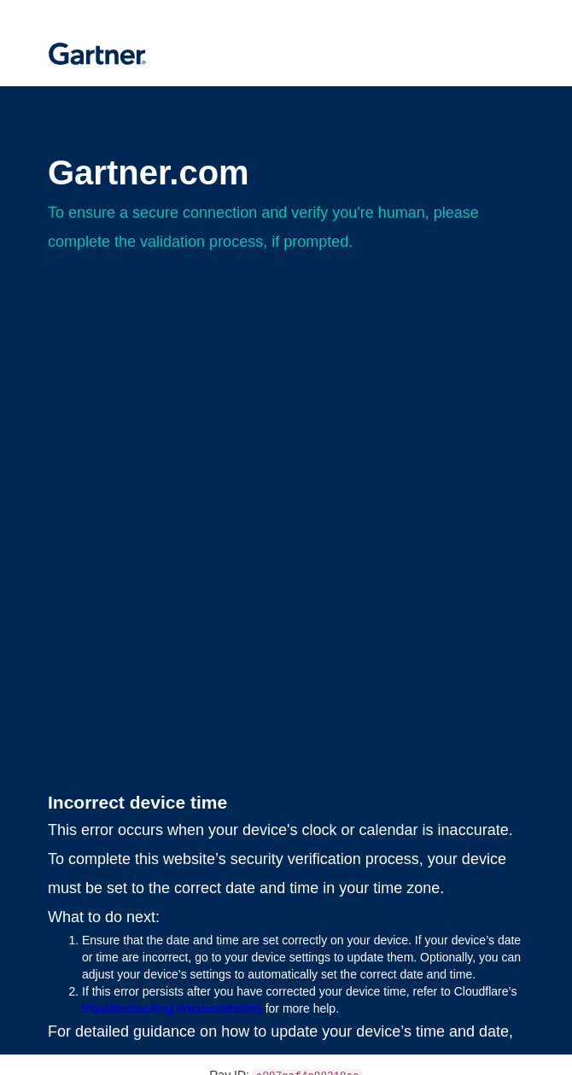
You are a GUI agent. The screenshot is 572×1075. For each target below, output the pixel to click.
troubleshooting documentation (172, 1008)
